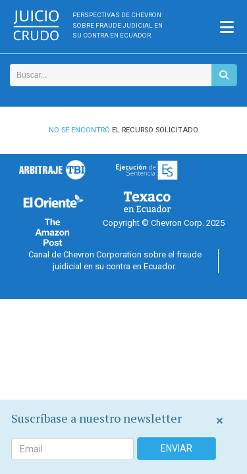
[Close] (219, 421)
